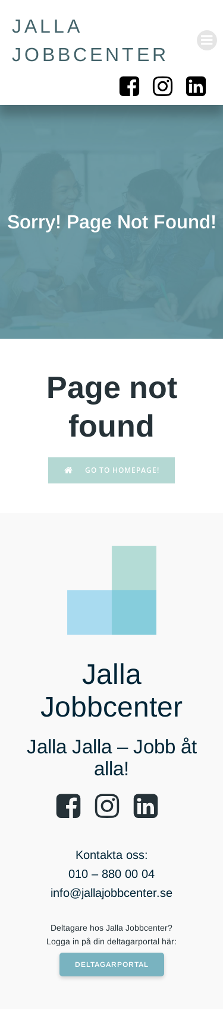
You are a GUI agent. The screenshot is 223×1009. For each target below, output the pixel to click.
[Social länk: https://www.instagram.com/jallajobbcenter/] (111, 807)
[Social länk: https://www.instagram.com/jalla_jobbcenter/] (167, 87)
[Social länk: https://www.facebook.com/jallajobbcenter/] (133, 87)
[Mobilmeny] (207, 40)
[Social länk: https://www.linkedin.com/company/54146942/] (200, 87)
